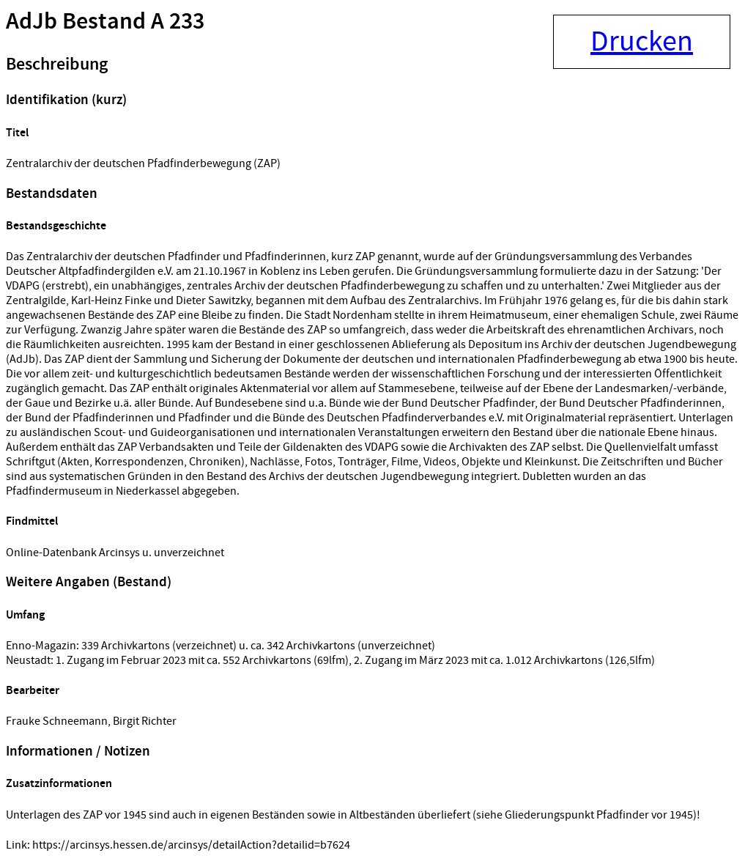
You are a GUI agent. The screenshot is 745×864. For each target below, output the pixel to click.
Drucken (641, 42)
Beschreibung (57, 64)
